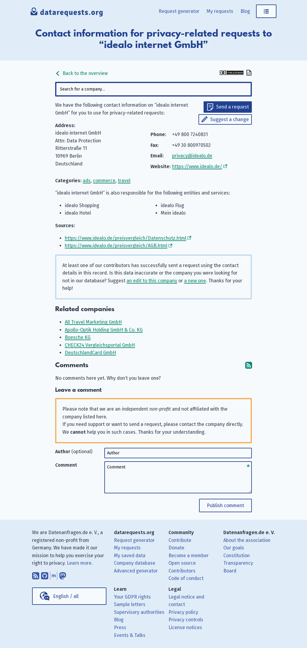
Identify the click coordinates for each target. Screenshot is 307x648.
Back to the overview (81, 73)
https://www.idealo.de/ (197, 166)
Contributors (181, 571)
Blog (245, 11)
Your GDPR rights (132, 597)
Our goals (233, 548)
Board (229, 571)
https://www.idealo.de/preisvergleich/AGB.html (116, 245)
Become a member (188, 555)
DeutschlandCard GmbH (90, 352)
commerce (104, 180)
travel (124, 180)
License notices (185, 627)
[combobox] (153, 89)
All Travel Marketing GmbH (93, 322)
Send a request (232, 107)
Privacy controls (185, 620)
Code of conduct (186, 578)
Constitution (236, 555)
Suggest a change (229, 119)
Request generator (179, 11)
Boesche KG (78, 337)
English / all (66, 596)
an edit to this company (152, 281)
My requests (220, 11)
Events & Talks (129, 635)
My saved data (129, 555)
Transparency (238, 563)
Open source (182, 563)
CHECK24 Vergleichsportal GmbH (100, 345)
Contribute (179, 540)
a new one (195, 281)
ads (87, 180)
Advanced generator (136, 571)
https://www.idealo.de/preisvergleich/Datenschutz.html (125, 238)
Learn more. (80, 563)
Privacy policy (183, 612)
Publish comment (225, 505)
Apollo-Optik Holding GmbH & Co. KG (104, 330)
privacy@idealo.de (192, 156)
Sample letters (129, 604)
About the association (246, 540)
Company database (134, 563)
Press (120, 627)
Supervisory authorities (139, 612)
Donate (176, 548)
